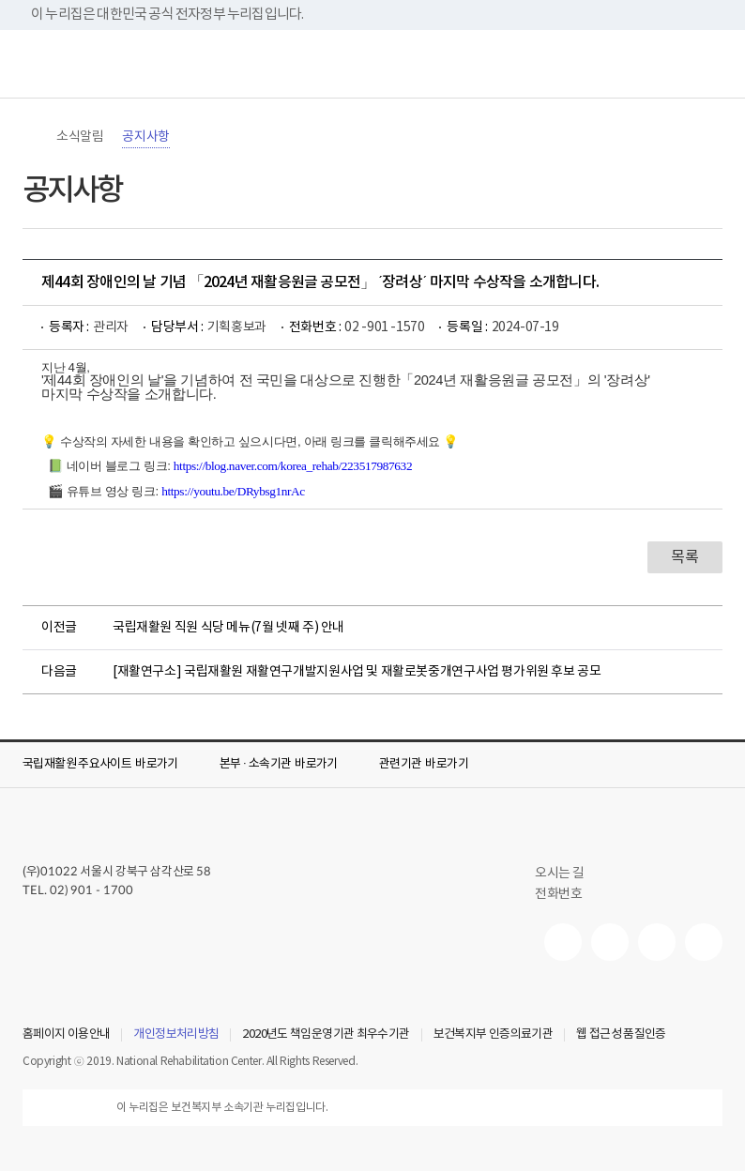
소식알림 (79, 136)
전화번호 (558, 894)
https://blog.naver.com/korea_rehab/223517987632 (293, 466)
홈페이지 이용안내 (66, 1035)
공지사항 (145, 136)
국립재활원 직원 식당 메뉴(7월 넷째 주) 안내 (228, 627)
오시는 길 (568, 873)
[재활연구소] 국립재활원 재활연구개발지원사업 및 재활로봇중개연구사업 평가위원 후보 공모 (357, 671)
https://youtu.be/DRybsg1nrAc (233, 491)
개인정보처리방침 (176, 1035)
